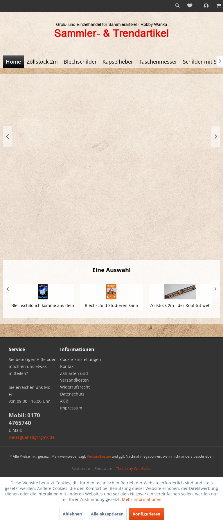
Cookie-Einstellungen (80, 359)
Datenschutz (72, 394)
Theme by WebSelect (134, 468)
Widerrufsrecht (75, 387)
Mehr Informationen (141, 499)
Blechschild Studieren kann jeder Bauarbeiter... (111, 308)
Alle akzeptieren (107, 514)
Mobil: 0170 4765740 (24, 419)
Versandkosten (99, 456)
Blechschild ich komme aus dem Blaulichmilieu (42, 308)
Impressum (71, 408)
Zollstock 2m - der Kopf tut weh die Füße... (180, 308)
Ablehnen (72, 514)
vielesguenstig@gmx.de (32, 437)
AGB (64, 401)
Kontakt (67, 366)
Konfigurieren (146, 514)
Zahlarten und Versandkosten (74, 377)
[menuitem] (177, 6)
